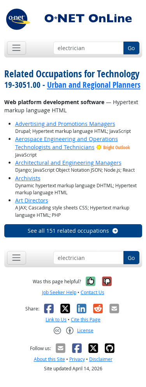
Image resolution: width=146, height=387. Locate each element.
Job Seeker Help (59, 292)
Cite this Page (85, 319)
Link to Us (56, 319)
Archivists (27, 178)
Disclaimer (101, 359)
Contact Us (92, 292)
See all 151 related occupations (73, 230)
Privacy (77, 359)
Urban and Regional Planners (94, 84)
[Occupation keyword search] (88, 48)
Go (131, 48)
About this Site (49, 359)
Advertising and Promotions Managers (65, 123)
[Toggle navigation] (16, 48)
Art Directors (31, 200)
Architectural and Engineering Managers (68, 162)
